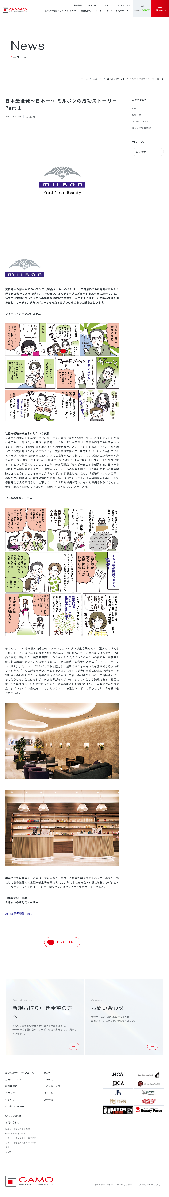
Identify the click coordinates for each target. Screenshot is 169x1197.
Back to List (61, 942)
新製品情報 (86, 10)
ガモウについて (72, 10)
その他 (8, 1151)
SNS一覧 (48, 1093)
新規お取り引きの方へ (54, 10)
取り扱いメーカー (123, 10)
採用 (7, 1147)
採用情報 (78, 5)
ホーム (84, 78)
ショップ (109, 10)
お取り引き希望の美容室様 (17, 1128)
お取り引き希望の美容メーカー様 (20, 1142)
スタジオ (98, 10)
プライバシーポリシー (103, 1184)
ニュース (106, 5)
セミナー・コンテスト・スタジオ (20, 1138)
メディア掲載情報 (141, 128)
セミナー (92, 5)
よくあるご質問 (123, 5)
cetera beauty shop (15, 1133)
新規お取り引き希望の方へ (19, 1072)
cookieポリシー (124, 1184)
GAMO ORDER (13, 1115)
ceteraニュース (140, 121)
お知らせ (136, 114)
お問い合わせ (12, 1122)
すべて (135, 108)
